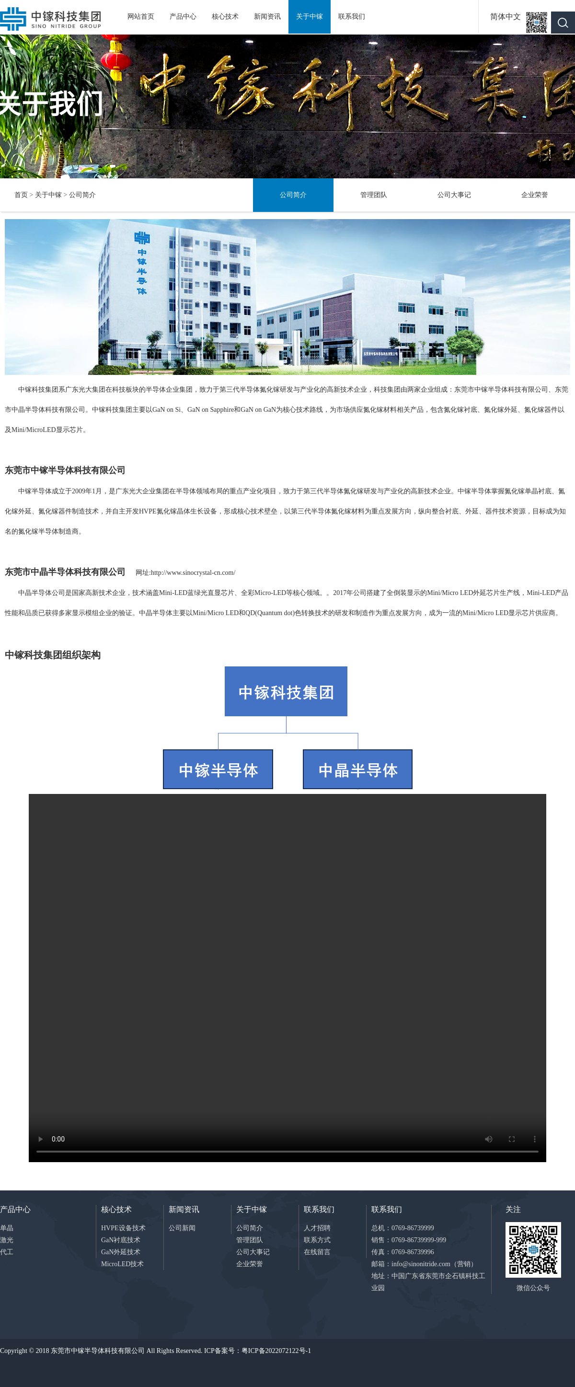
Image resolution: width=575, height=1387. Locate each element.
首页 (21, 194)
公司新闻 (182, 1228)
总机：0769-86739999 (402, 1228)
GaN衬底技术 (120, 1240)
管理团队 (373, 194)
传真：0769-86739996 (402, 1252)
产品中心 (183, 16)
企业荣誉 (534, 194)
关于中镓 (309, 16)
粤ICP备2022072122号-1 (276, 1350)
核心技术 (225, 16)
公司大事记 (454, 194)
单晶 (6, 1228)
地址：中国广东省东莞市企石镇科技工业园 (428, 1282)
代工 (6, 1252)
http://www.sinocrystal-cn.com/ (193, 572)
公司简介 (82, 194)
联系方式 (317, 1240)
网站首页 (140, 16)
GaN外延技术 (120, 1252)
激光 (6, 1240)
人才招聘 (317, 1228)
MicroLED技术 (122, 1264)
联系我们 (351, 16)
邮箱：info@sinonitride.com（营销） (424, 1264)
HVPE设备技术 (123, 1228)
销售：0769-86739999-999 (408, 1240)
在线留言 (317, 1252)
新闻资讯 (267, 16)
